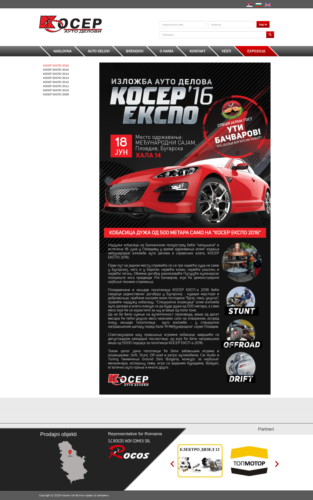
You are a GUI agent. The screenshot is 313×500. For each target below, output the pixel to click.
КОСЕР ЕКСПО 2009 (56, 94)
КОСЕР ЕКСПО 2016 (56, 65)
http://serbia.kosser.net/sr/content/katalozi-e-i (127, 410)
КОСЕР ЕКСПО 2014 (56, 74)
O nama (166, 51)
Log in (263, 24)
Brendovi (134, 51)
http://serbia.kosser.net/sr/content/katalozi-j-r (186, 410)
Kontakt (197, 51)
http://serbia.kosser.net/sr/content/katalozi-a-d (68, 410)
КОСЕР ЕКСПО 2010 (56, 90)
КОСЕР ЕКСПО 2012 (56, 82)
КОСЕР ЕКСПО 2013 (56, 78)
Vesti (226, 51)
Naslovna (62, 51)
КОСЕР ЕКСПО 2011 (56, 86)
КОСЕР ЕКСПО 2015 (56, 69)
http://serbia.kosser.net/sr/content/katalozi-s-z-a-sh (244, 410)
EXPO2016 (256, 51)
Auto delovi (99, 51)
